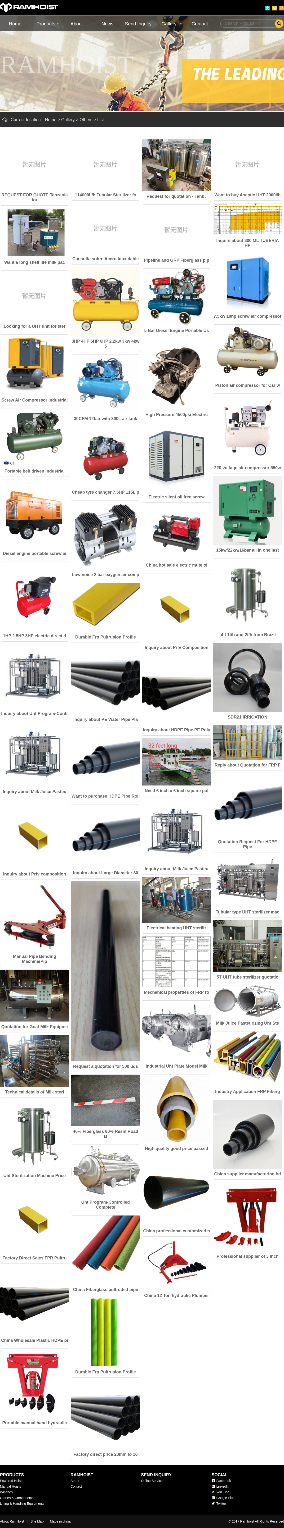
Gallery (168, 23)
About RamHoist (12, 1521)
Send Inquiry (138, 23)
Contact (200, 23)
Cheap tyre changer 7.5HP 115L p (105, 492)
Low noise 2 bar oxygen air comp (105, 574)
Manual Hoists (10, 1486)
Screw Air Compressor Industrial (34, 400)
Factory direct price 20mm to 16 (105, 1454)
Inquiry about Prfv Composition (177, 647)
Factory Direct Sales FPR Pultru (34, 1258)
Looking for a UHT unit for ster (35, 326)
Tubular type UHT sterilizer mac (248, 912)
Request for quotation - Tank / (176, 196)
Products (46, 23)
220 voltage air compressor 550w (247, 467)
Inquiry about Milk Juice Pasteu (34, 791)
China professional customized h (176, 1231)
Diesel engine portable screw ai (34, 553)
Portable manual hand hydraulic (34, 1422)
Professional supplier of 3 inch (248, 1256)
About (77, 23)
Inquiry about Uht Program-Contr (34, 713)
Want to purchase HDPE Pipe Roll (105, 796)
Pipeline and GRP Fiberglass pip (176, 260)
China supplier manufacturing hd (247, 1174)
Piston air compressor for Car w (247, 385)
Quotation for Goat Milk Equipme (34, 1026)
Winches (6, 1492)
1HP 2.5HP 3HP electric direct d (34, 636)
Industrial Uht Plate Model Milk (176, 1066)
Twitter (221, 1503)
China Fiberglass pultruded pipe (105, 1289)
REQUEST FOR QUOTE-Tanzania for (34, 197)
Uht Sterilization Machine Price (34, 1175)
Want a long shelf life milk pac (34, 262)
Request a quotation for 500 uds (105, 1066)
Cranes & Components (17, 1498)
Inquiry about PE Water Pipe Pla (105, 719)
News (107, 23)
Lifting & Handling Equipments (22, 1503)
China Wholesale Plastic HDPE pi (34, 1340)
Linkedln (222, 1486)
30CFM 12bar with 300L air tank (105, 418)
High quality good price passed (176, 1148)
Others (86, 119)
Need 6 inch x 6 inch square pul (176, 790)
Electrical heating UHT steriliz (176, 928)
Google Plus (225, 1498)
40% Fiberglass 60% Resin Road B (105, 1134)
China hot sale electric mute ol (176, 565)
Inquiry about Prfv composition (34, 874)
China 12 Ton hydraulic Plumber (176, 1295)
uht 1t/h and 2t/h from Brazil (247, 634)
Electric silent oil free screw (176, 497)
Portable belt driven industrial (34, 471)
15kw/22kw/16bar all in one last (247, 550)
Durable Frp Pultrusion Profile (105, 637)
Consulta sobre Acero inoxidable (105, 258)
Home (15, 23)
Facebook (223, 1481)
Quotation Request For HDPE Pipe (247, 844)
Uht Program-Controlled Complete (105, 1205)
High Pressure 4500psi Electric (176, 414)
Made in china (60, 1521)
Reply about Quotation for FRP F (248, 765)
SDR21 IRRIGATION (247, 717)
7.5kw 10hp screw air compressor (247, 316)
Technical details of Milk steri (34, 1092)
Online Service (152, 1481)
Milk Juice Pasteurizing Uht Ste (247, 1023)
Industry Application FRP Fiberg (247, 1091)
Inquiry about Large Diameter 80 (105, 872)
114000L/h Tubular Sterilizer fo (105, 195)
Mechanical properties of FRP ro (176, 992)
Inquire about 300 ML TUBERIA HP (247, 243)
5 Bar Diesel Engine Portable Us (176, 330)
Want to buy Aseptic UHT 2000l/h (247, 195)
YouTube (222, 1492)
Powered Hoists (11, 1481)
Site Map (37, 1521)
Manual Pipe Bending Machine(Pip (34, 959)
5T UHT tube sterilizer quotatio (247, 977)
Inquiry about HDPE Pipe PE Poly (176, 730)
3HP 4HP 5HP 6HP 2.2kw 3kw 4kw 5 (105, 344)
